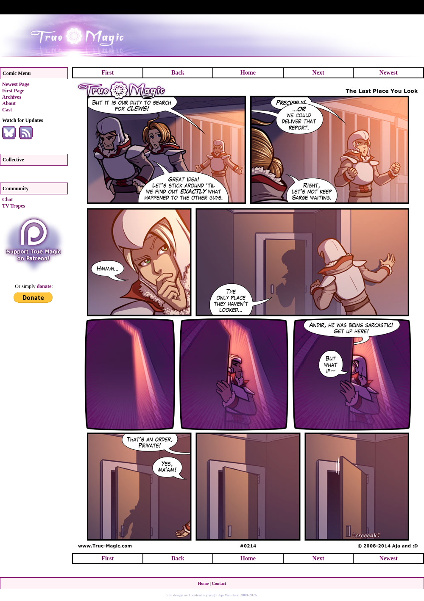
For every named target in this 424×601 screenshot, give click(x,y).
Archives (11, 97)
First (107, 72)
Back (177, 72)
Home (248, 72)
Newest (388, 72)
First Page (13, 91)
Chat (7, 199)
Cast (7, 110)
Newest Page (15, 84)
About (9, 103)
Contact (219, 583)
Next (318, 72)
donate (44, 286)
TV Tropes (13, 206)
